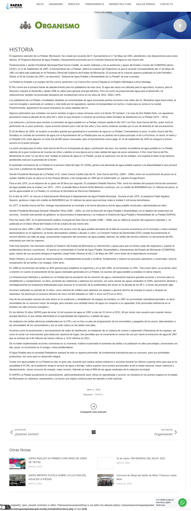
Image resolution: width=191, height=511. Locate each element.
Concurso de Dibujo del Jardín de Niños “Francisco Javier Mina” (147, 477)
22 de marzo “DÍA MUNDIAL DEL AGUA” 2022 (141, 458)
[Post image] (17, 463)
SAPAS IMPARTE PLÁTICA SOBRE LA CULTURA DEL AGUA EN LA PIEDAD (57, 477)
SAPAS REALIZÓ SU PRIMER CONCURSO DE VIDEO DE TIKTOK (57, 460)
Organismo (99, 394)
